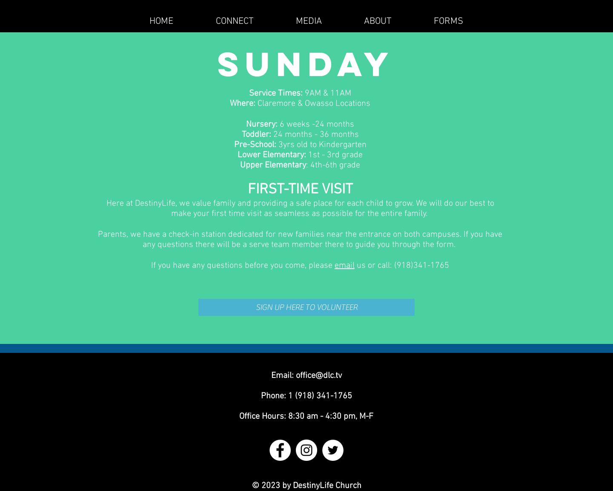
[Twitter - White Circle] (333, 450)
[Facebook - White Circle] (280, 450)
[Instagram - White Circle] (306, 450)
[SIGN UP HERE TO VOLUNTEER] (306, 307)
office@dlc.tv (319, 376)
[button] (235, 21)
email (345, 266)
